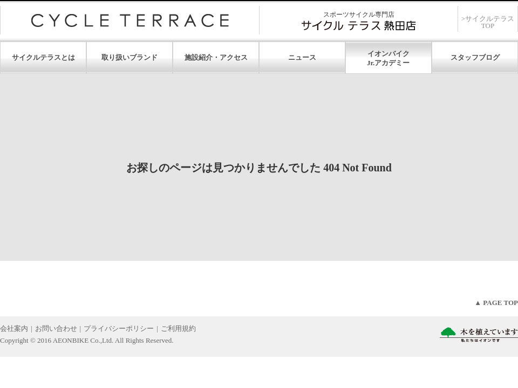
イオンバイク (388, 54)
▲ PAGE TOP (496, 303)
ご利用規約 (178, 328)
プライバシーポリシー (119, 328)
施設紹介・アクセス (216, 57)
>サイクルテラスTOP (487, 22)
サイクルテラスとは (43, 57)
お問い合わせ (56, 328)
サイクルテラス (130, 20)
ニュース (302, 57)
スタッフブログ (475, 57)
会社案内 (14, 328)
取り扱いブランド (129, 57)
